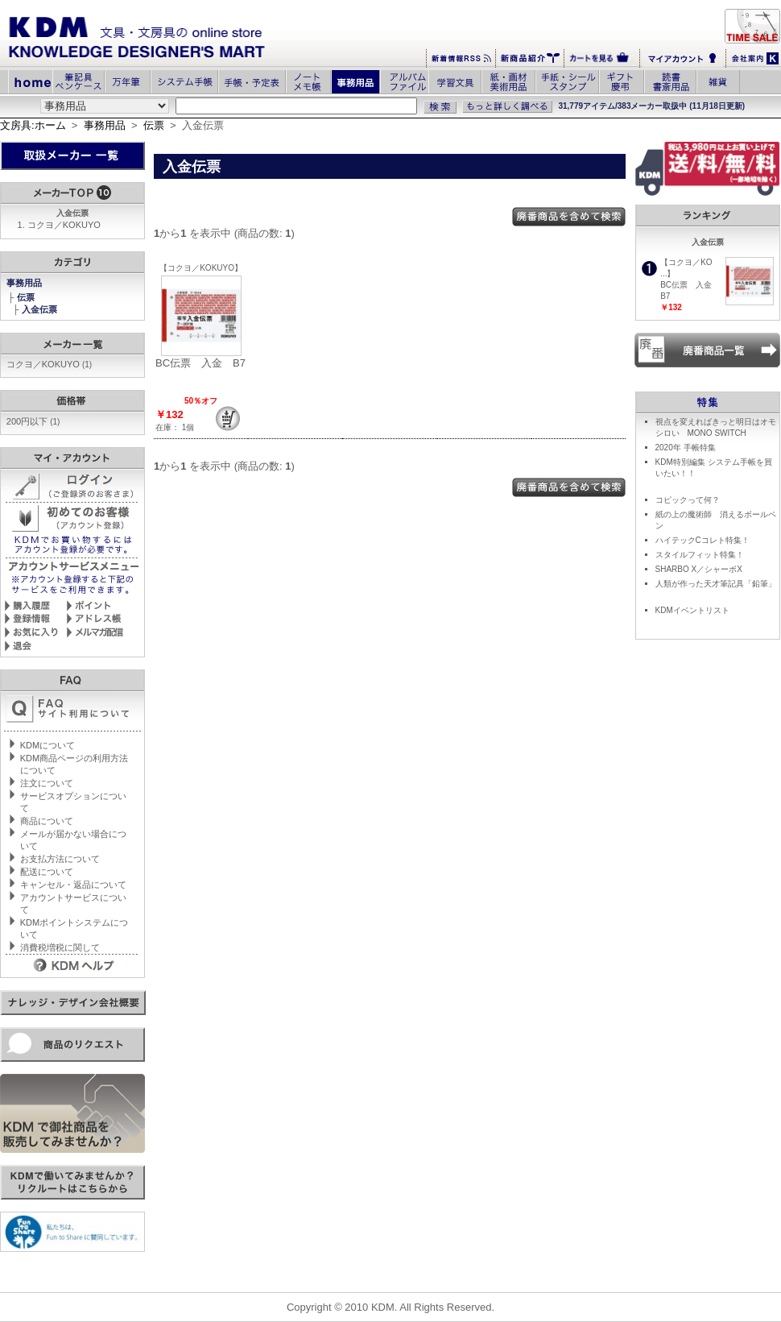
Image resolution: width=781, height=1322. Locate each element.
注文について (46, 783)
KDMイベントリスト (692, 610)
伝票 (153, 125)
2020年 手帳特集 (685, 447)
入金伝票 (41, 309)
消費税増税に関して (60, 947)
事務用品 (105, 125)
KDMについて (47, 745)
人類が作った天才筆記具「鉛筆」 (715, 583)
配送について (46, 871)
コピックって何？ (687, 499)
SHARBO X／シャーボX (698, 569)
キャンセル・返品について (73, 884)
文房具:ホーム (33, 125)
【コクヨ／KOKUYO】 (200, 267)
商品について (46, 821)
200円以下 (33, 421)
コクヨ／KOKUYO (64, 225)
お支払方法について (60, 859)
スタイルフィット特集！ (699, 554)
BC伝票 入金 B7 (200, 363)
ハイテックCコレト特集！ (702, 540)
